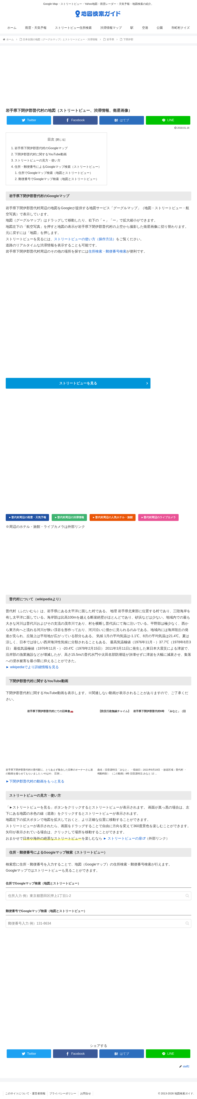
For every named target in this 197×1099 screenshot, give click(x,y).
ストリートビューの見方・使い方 (37, 160)
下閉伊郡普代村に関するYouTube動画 (41, 154)
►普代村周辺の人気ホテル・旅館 (112, 517)
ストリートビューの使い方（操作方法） (85, 239)
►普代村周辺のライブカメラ (158, 517)
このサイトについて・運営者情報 (25, 1093)
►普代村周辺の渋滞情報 (69, 517)
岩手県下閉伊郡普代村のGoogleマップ (41, 148)
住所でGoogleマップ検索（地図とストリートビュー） (55, 172)
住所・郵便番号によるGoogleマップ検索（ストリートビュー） (58, 166)
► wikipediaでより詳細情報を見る (32, 667)
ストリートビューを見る (78, 383)
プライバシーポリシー (62, 1093)
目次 (50, 139)
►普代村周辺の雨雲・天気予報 (27, 517)
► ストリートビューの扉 (124, 838)
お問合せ (85, 1093)
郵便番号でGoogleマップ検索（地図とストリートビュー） (58, 179)
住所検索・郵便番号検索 (107, 251)
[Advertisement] (98, 76)
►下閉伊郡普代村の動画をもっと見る (35, 781)
